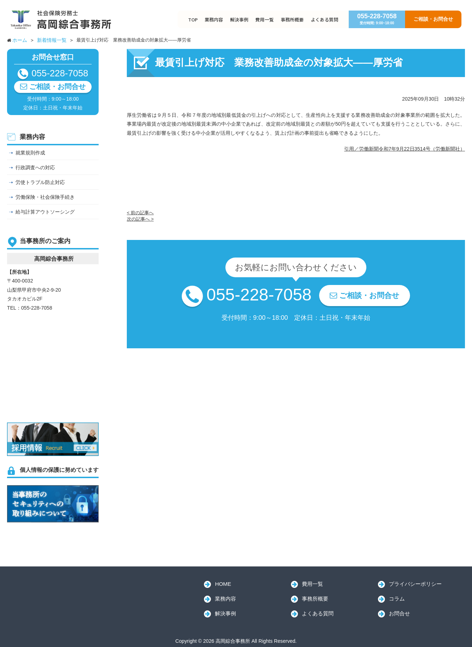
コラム (397, 599)
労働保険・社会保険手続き (45, 197)
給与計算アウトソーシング (45, 212)
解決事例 (239, 19)
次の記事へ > (140, 219)
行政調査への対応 (35, 167)
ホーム (19, 40)
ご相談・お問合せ (433, 19)
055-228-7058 (377, 19)
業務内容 (214, 19)
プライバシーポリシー (415, 584)
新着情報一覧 (52, 40)
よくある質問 (324, 19)
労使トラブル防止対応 (40, 182)
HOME (223, 584)
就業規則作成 (30, 153)
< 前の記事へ (140, 212)
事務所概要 (292, 19)
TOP (193, 19)
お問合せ (399, 613)
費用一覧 (264, 19)
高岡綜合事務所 (56, 593)
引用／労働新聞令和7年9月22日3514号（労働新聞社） (404, 149)
